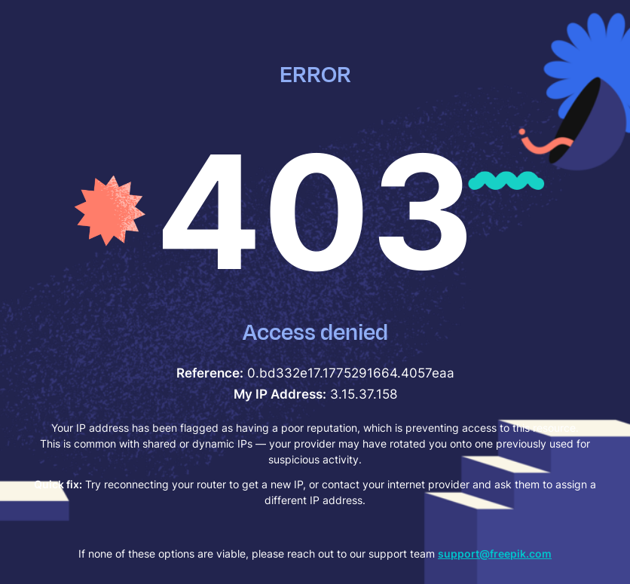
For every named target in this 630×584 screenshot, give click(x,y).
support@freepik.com (495, 553)
